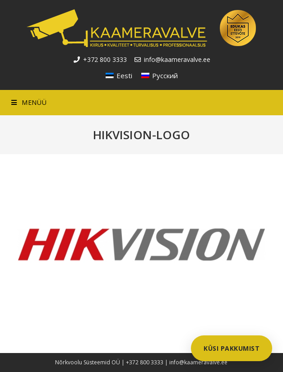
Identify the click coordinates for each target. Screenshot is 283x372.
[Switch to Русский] (159, 75)
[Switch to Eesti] (119, 75)
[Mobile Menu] (28, 102)
